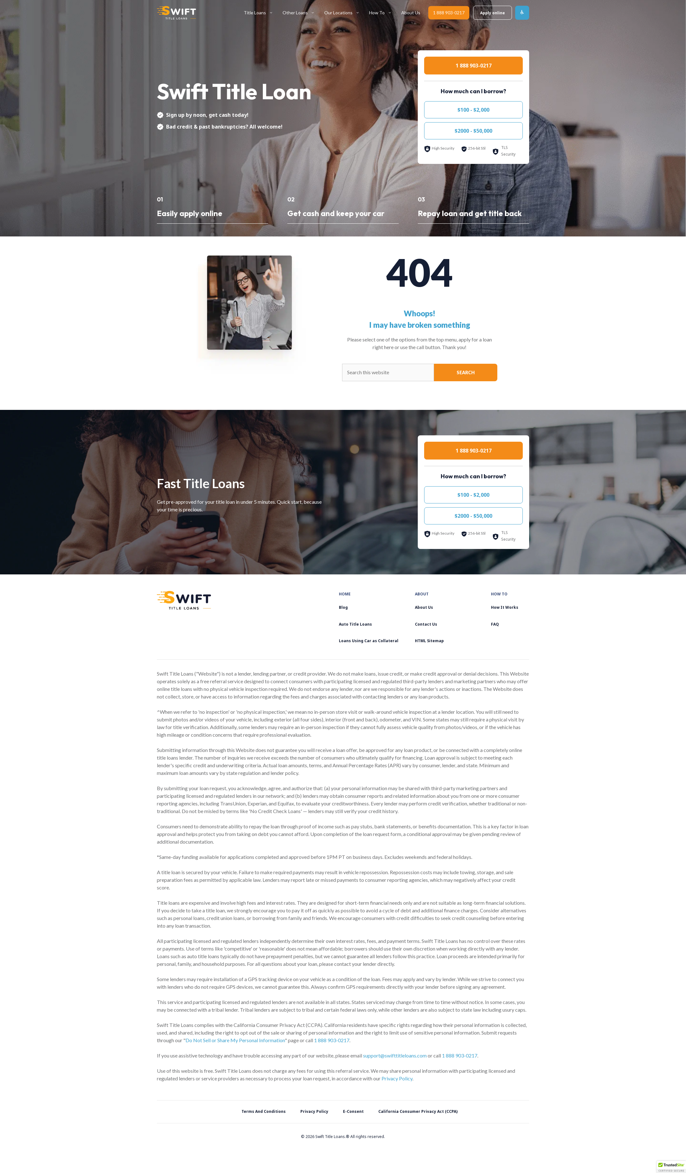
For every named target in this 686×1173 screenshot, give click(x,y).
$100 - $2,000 (473, 109)
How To (382, 13)
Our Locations (344, 13)
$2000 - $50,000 (473, 130)
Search (466, 372)
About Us (410, 12)
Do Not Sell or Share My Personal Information (235, 1040)
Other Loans (301, 13)
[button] (671, 1167)
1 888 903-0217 (449, 12)
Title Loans (261, 13)
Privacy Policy (397, 1078)
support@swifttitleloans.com (395, 1055)
